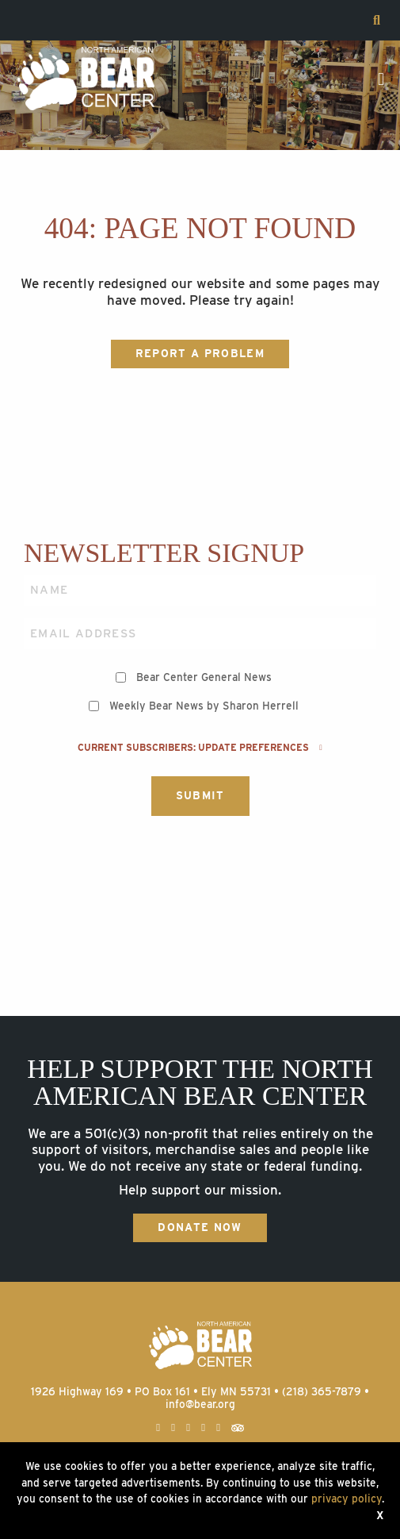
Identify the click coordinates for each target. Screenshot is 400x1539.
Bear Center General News (204, 677)
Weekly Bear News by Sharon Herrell (204, 705)
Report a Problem (200, 353)
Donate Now (200, 1227)
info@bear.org (200, 1404)
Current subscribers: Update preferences (200, 747)
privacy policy (346, 1498)
